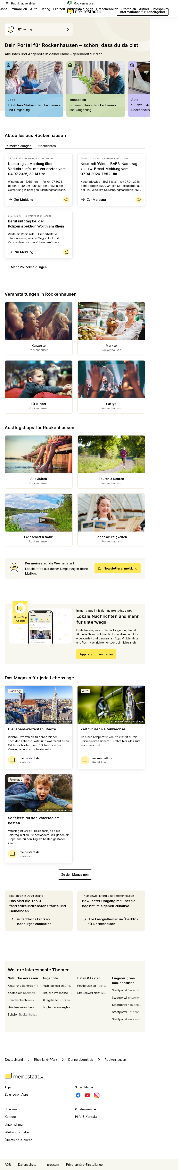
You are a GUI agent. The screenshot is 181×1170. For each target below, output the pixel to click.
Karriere (10, 1117)
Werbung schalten (18, 1132)
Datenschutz (27, 1164)
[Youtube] (87, 1095)
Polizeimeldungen (18, 146)
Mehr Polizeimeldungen (26, 267)
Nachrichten (47, 146)
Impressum (51, 1164)
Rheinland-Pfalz (41, 1059)
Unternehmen (14, 1124)
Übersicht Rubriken (18, 1140)
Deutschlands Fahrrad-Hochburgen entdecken (30, 921)
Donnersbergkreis (77, 1059)
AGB (8, 1164)
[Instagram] (97, 1095)
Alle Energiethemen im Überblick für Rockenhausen (110, 921)
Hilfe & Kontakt (86, 1117)
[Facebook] (78, 1095)
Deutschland (14, 1060)
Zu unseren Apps (17, 1094)
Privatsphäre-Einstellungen (85, 1164)
